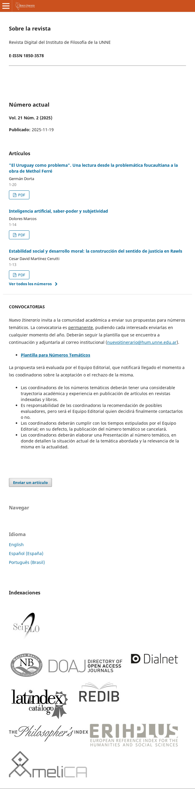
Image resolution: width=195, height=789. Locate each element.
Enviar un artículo (30, 482)
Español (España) (26, 553)
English (16, 544)
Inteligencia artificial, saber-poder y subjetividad (58, 211)
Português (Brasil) (27, 562)
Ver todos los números (30, 283)
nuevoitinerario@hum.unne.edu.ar (142, 342)
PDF (21, 195)
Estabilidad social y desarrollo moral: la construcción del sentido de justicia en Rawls (95, 251)
